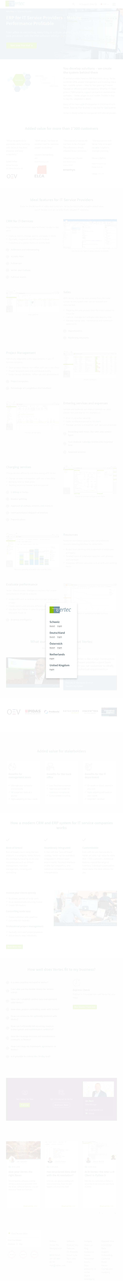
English (59, 626)
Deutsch (52, 626)
